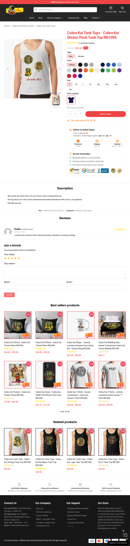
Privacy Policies (42, 516)
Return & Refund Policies (77, 516)
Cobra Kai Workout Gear (23, 26)
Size (68, 80)
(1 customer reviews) (86, 43)
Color (69, 60)
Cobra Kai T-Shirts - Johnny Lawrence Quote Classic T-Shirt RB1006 (111, 395)
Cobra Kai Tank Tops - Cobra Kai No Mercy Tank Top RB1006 (48, 462)
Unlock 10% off (125, 535)
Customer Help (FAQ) (75, 523)
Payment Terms (73, 512)
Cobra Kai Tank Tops (46, 26)
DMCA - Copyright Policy (45, 519)
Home (6, 26)
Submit (9, 295)
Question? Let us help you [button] (118, 543)
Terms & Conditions (43, 512)
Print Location (72, 94)
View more (65, 412)
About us (39, 508)
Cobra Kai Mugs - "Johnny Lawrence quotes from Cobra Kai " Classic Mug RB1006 (80, 345)
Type (69, 52)
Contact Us (71, 519)
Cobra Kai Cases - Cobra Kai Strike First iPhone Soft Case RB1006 (48, 395)
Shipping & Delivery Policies (77, 508)
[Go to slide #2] (40, 112)
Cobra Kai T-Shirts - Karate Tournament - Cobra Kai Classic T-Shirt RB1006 (78, 395)
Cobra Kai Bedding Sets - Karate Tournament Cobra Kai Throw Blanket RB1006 (112, 345)
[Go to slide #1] (27, 112)
